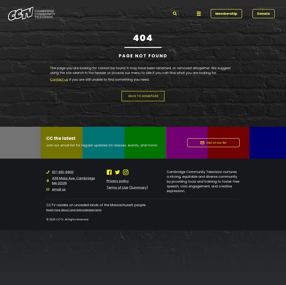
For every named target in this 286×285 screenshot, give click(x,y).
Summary (138, 187)
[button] (175, 13)
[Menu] (198, 13)
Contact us (59, 79)
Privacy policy (118, 181)
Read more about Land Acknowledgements (74, 210)
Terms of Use (117, 187)
